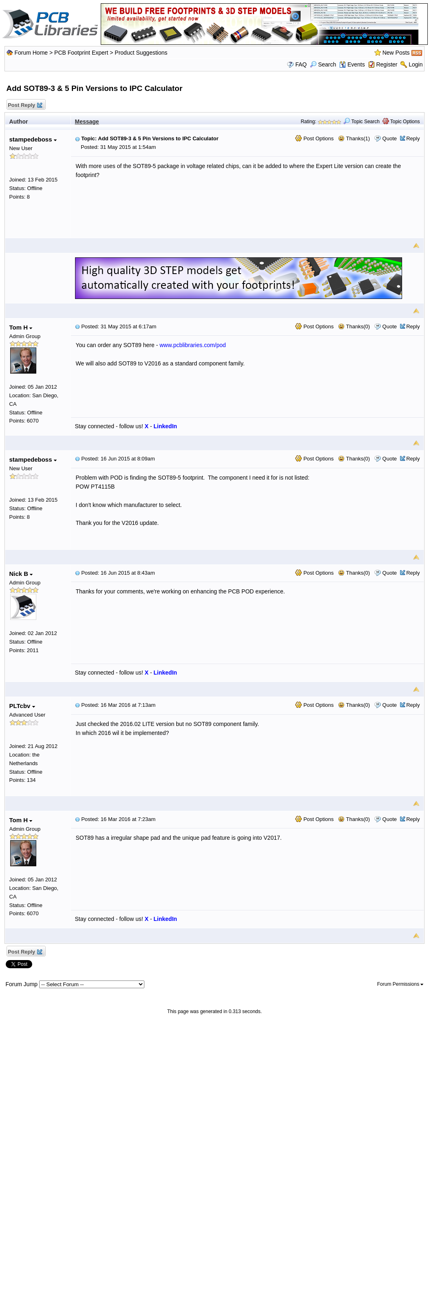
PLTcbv (22, 705)
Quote (390, 138)
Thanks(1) (354, 138)
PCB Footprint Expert (81, 52)
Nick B (21, 573)
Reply (413, 138)
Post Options (314, 138)
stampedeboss (33, 139)
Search (323, 64)
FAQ (301, 64)
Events (352, 64)
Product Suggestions (141, 52)
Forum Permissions (400, 984)
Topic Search (361, 121)
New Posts (396, 52)
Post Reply (25, 105)
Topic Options (401, 121)
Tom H (21, 327)
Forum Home (31, 52)
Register (386, 64)
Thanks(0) (354, 326)
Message (87, 121)
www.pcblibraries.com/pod (192, 345)
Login (415, 64)
